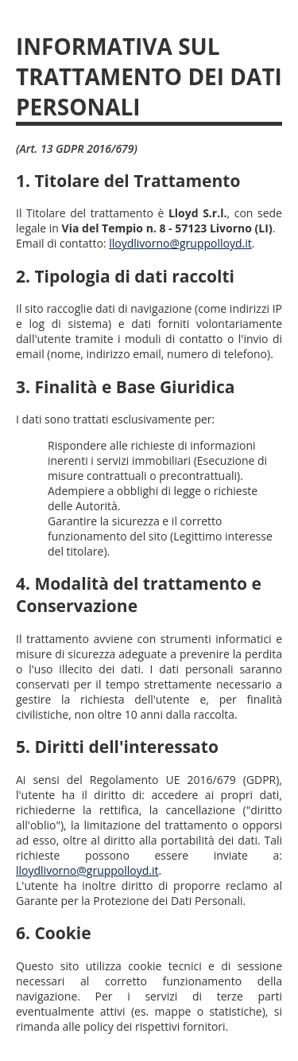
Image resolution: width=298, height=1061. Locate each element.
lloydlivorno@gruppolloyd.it (180, 243)
